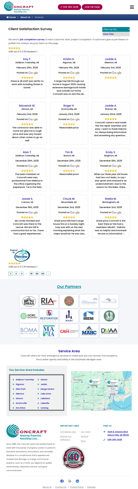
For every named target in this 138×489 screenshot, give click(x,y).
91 (31, 273)
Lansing (44, 408)
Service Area (69, 351)
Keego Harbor (47, 389)
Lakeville (45, 403)
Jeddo (44, 384)
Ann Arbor (21, 408)
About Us (25, 17)
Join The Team (92, 7)
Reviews (84, 436)
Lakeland (45, 398)
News (83, 441)
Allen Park (20, 389)
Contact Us (60, 487)
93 (43, 273)
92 (37, 273)
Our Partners (69, 286)
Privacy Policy (77, 487)
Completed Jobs (68, 431)
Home (11, 17)
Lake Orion (46, 393)
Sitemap (91, 487)
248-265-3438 (69, 7)
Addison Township (25, 379)
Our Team (86, 431)
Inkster (44, 379)
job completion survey (32, 39)
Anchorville (21, 403)
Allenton (20, 393)
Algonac (20, 384)
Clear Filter (108, 34)
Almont (19, 398)
